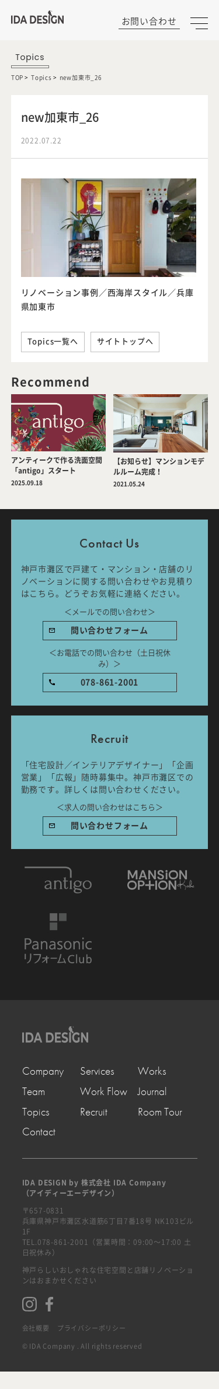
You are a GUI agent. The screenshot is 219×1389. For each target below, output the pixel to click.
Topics (41, 77)
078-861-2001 (110, 682)
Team (33, 1092)
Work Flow (103, 1092)
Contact (38, 1132)
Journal (152, 1092)
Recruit (93, 1112)
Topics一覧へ (52, 341)
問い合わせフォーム (109, 630)
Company (43, 1071)
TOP (17, 77)
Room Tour (160, 1112)
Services (97, 1071)
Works (152, 1071)
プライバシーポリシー (91, 1328)
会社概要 (36, 1328)
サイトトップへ (125, 341)
